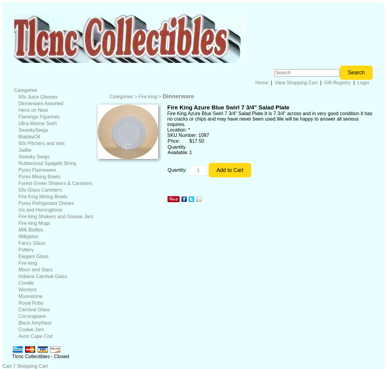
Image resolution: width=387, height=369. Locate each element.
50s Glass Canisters (40, 190)
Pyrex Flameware (37, 170)
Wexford (27, 289)
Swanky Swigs (34, 156)
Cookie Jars (31, 329)
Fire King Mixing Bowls (42, 196)
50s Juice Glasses (38, 96)
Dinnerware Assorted (40, 103)
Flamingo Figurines (39, 116)
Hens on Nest (33, 110)
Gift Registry (337, 82)
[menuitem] (53, 90)
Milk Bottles (30, 229)
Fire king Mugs (34, 223)
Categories (25, 90)
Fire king (27, 263)
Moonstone (30, 296)
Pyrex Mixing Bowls (39, 176)
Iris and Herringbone (40, 209)
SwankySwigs (33, 130)
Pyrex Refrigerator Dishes (46, 203)
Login (363, 82)
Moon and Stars (35, 269)
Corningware (32, 316)
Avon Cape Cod (35, 336)
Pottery (26, 249)
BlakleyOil (29, 136)
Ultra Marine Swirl (37, 123)
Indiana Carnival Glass (42, 276)
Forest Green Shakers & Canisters (55, 183)
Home (261, 82)
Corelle (26, 283)
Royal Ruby (31, 303)
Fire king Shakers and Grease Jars (55, 216)
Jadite (24, 150)
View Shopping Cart (296, 82)
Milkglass (28, 236)
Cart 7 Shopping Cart (25, 366)
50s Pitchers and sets (41, 143)
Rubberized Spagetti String (47, 163)
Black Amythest (34, 322)
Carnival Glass (34, 309)
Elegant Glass (33, 256)
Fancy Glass (31, 243)
